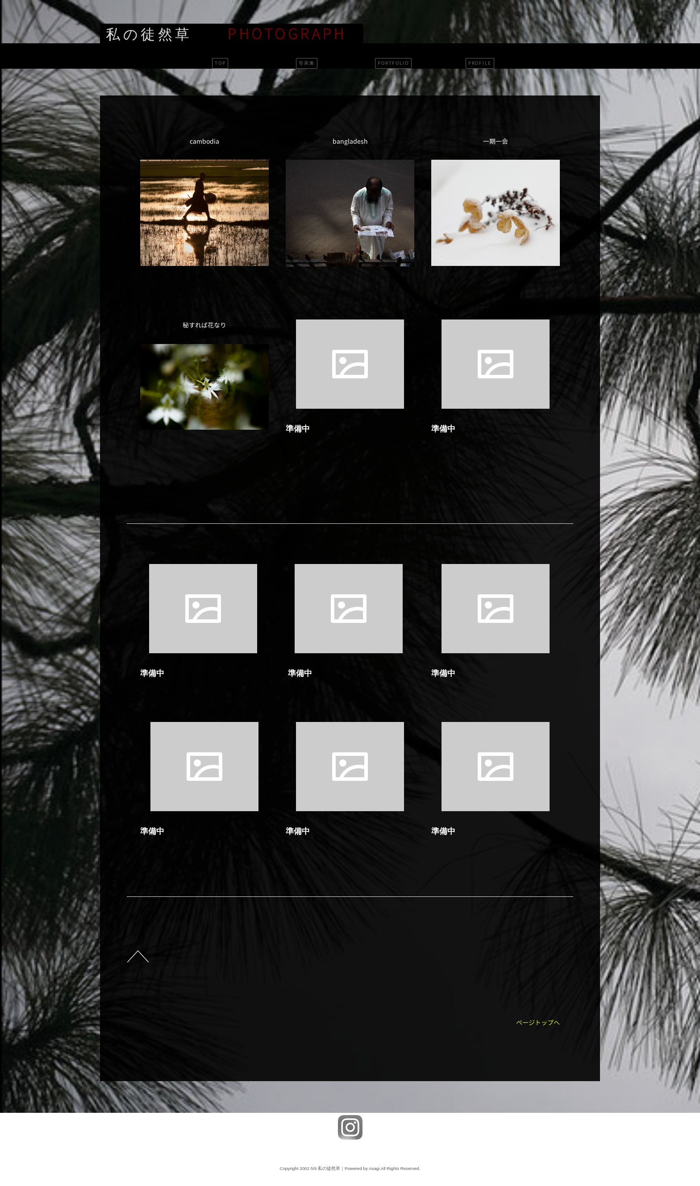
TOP (220, 63)
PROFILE (480, 63)
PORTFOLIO (393, 63)
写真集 (307, 63)
